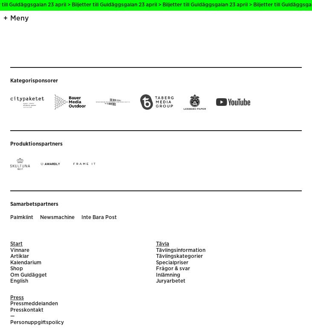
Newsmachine (57, 217)
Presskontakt (26, 310)
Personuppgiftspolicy (37, 322)
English (19, 281)
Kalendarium (25, 262)
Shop (16, 268)
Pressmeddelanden (34, 303)
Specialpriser (172, 262)
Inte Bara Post (99, 217)
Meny (19, 18)
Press (17, 297)
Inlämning (168, 275)
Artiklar (19, 256)
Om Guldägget (28, 275)
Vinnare (19, 250)
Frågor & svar (173, 268)
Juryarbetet (170, 281)
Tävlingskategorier (179, 256)
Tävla (162, 244)
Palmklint (21, 217)
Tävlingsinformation (180, 250)
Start (16, 244)
